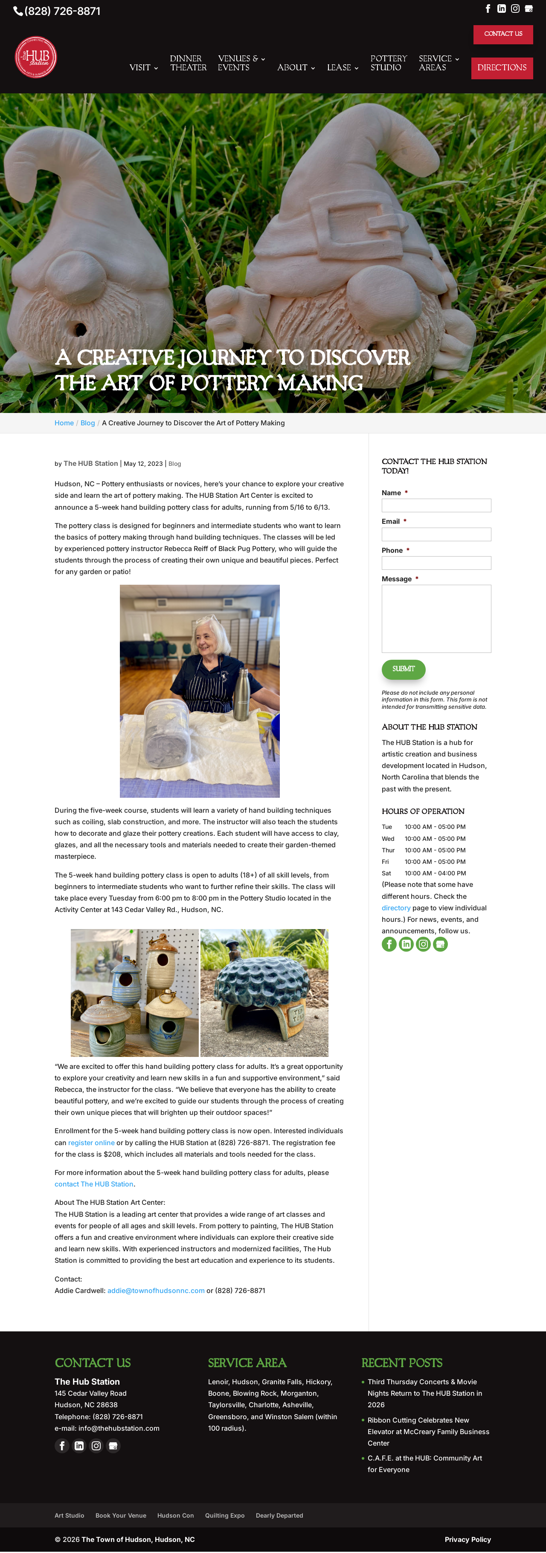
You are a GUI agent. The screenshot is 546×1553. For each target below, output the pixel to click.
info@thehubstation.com (118, 1429)
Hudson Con (175, 1516)
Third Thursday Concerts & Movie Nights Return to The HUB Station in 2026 (425, 1394)
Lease (339, 69)
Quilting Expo (225, 1516)
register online (91, 1143)
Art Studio (69, 1516)
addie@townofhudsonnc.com (156, 1291)
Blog (174, 464)
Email (394, 522)
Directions (502, 69)
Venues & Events (238, 64)
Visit (140, 69)
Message (400, 579)
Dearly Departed (279, 1516)
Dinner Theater (188, 64)
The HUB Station (91, 464)
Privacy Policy (468, 1540)
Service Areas (435, 64)
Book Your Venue (121, 1516)
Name (395, 494)
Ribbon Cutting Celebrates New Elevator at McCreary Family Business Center (429, 1432)
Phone (396, 551)
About (292, 69)
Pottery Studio (389, 64)
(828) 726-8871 (62, 11)
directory (396, 904)
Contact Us (501, 35)
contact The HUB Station (94, 1185)
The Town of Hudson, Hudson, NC (138, 1540)
